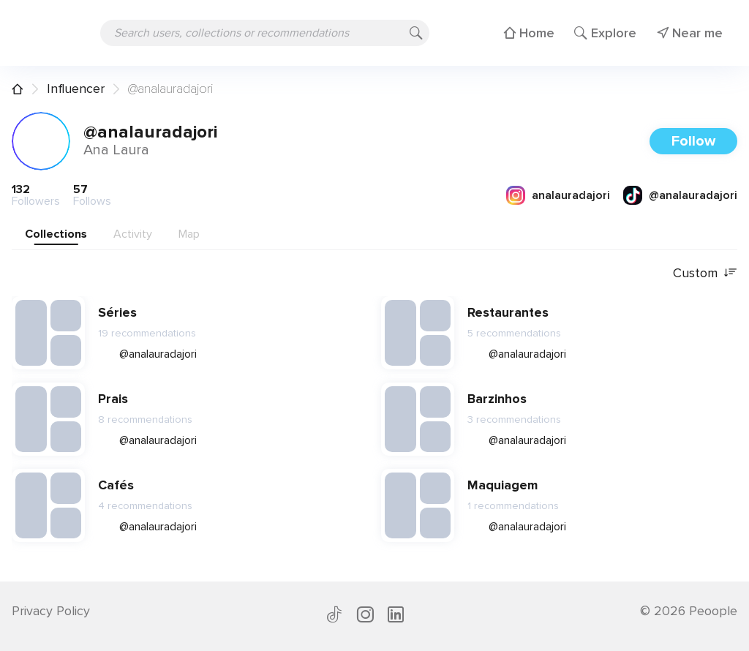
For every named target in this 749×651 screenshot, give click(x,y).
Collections (56, 234)
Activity (132, 234)
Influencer (76, 88)
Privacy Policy (51, 611)
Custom (705, 273)
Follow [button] (693, 141)
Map (189, 234)
